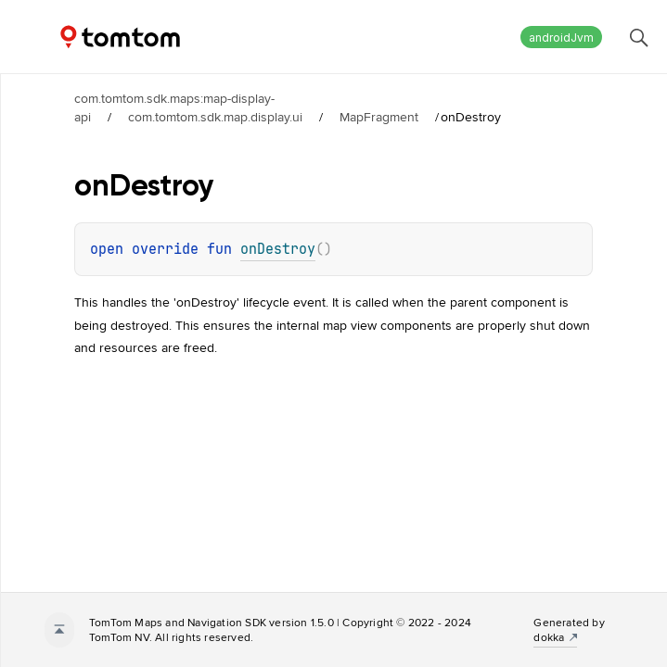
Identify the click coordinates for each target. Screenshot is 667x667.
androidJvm (561, 37)
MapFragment (379, 116)
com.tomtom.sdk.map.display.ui (215, 116)
